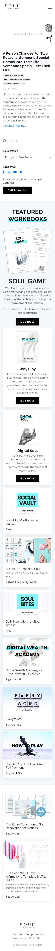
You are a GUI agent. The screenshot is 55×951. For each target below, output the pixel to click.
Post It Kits (35, 938)
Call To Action (17, 190)
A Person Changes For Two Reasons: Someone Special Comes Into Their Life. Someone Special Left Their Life (26, 61)
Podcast (17, 934)
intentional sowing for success (17, 79)
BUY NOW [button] (27, 321)
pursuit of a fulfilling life (14, 83)
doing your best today (13, 75)
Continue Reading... (14, 125)
